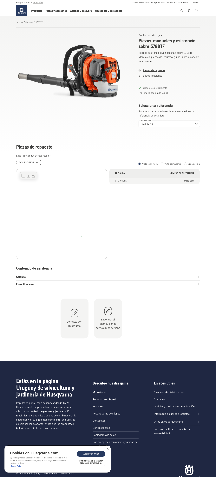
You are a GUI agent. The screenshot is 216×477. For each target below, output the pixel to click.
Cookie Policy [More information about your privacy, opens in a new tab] (16, 466)
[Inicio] (21, 10)
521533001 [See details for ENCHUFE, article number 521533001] (189, 181)
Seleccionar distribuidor (177, 2)
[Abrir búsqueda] (182, 10)
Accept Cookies (91, 454)
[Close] (108, 449)
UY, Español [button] (38, 2)
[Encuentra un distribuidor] (189, 10)
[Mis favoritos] (196, 10)
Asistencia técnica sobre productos (148, 2)
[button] (37, 10)
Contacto (195, 2)
